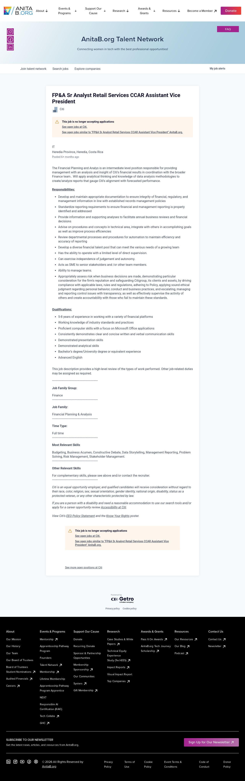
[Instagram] (10, 31)
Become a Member (202, 11)
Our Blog (182, 646)
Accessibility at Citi (113, 507)
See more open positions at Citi (83, 567)
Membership (50, 672)
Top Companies (118, 681)
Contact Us (217, 639)
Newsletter (217, 646)
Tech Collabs (50, 716)
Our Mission (13, 639)
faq (228, 29)
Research (121, 11)
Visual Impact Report (119, 674)
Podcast (182, 653)
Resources (171, 11)
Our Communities (84, 676)
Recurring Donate (84, 646)
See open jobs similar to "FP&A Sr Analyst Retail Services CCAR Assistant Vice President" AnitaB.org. (122, 132)
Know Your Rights (118, 516)
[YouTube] (22, 761)
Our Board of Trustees (19, 660)
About (42, 11)
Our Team (12, 653)
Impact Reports (118, 667)
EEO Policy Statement (80, 516)
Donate (78, 639)
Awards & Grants (147, 10)
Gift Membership (86, 690)
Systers (80, 683)
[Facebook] (10, 39)
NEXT (43, 697)
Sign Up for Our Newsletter (211, 742)
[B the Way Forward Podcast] (36, 761)
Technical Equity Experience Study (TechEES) (119, 655)
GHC (45, 723)
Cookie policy (129, 608)
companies (87, 69)
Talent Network (51, 665)
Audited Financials (19, 679)
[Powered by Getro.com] (122, 598)
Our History (13, 646)
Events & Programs (67, 10)
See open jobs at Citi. (74, 126)
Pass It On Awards (154, 639)
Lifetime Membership (52, 679)
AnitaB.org (49, 766)
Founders (45, 658)
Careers (13, 686)
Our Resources (186, 639)
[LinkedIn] (10, 47)
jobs (60, 69)
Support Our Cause (95, 10)
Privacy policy (112, 608)
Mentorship (49, 639)
